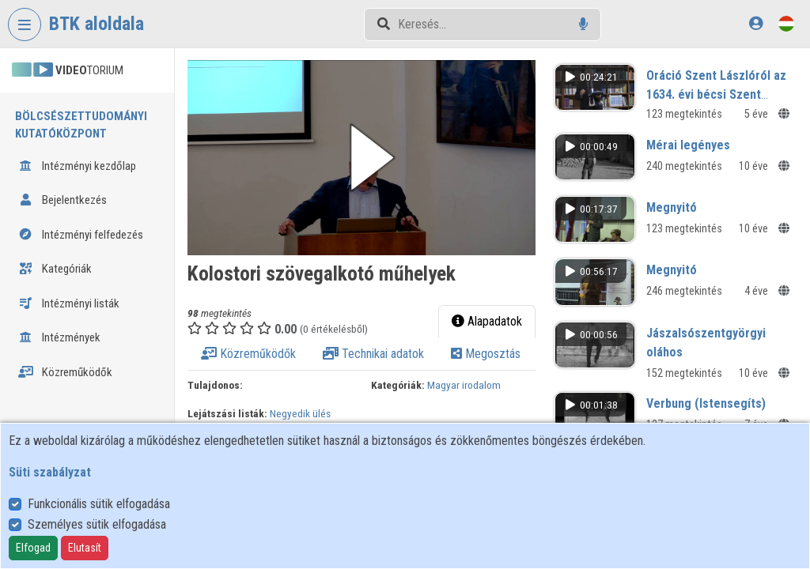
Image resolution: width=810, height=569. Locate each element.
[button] (361, 157)
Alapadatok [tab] (487, 321)
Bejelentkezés (62, 200)
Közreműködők (65, 372)
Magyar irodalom (464, 385)
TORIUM (67, 70)
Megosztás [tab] (485, 353)
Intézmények (59, 337)
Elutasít (84, 547)
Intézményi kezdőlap (77, 166)
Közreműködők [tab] (248, 353)
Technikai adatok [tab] (373, 353)
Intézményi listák (68, 303)
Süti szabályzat (50, 472)
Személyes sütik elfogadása (97, 524)
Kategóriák (55, 269)
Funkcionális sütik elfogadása (99, 503)
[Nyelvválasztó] (786, 23)
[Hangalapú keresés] (583, 24)
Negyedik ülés (300, 413)
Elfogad (33, 547)
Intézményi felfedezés (80, 235)
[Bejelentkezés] (756, 23)
